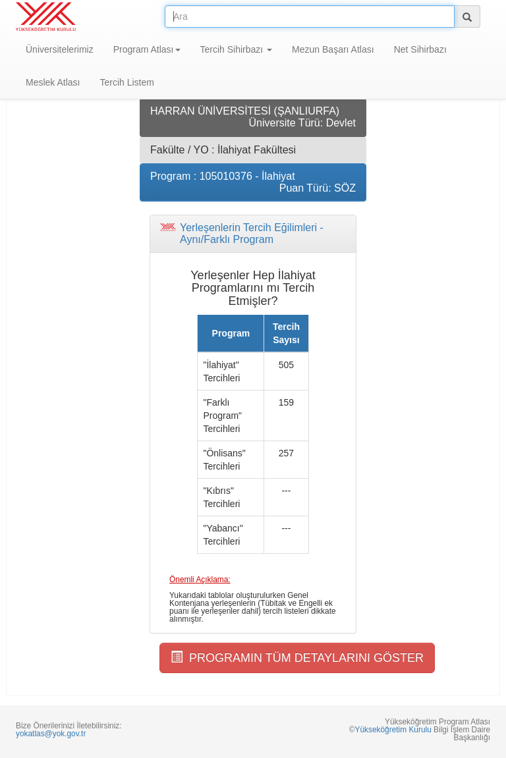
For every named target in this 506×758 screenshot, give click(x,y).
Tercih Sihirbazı (236, 49)
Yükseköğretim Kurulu (392, 729)
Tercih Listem (126, 82)
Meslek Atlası (53, 82)
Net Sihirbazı (420, 49)
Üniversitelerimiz (60, 49)
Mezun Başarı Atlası (333, 49)
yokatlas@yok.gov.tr (51, 733)
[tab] (253, 233)
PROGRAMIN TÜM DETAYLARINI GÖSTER (297, 657)
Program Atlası (147, 49)
